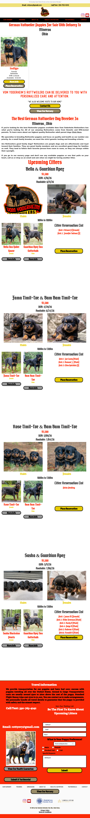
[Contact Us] (45, 106)
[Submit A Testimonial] (20, 779)
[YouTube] (87, 15)
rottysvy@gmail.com (34, 5)
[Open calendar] (72, 744)
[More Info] (14, 82)
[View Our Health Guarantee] (20, 769)
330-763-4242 (63, 5)
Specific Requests (49, 753)
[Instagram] (83, 15)
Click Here (76, 132)
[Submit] (64, 770)
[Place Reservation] (14, 86)
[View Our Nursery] (45, 111)
